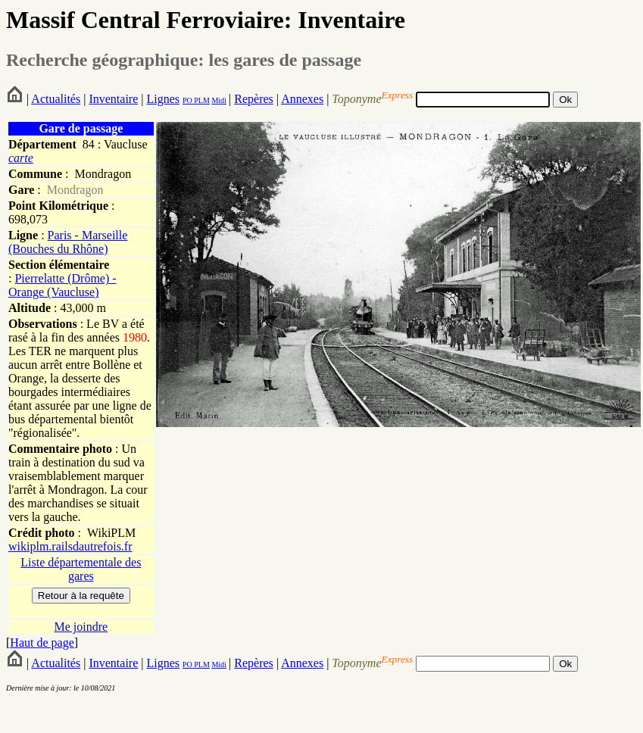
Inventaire (113, 98)
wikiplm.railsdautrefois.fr (70, 546)
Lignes (162, 98)
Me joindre (81, 626)
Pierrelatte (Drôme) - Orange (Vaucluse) (62, 285)
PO (187, 100)
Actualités (55, 98)
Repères (253, 98)
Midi (218, 100)
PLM (201, 100)
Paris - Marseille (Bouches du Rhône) (67, 242)
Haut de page (41, 642)
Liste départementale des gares (80, 569)
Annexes (302, 98)
